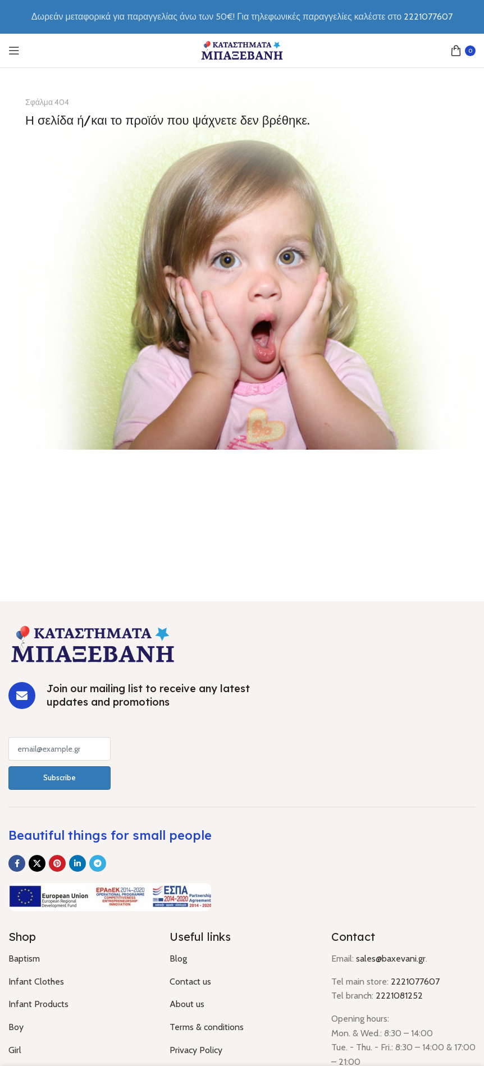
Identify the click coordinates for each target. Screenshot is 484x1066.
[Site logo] (242, 49)
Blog (178, 958)
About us (187, 1004)
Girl (14, 1050)
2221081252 (399, 995)
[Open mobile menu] (14, 50)
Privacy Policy (196, 1050)
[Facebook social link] (16, 863)
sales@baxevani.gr (391, 958)
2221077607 (415, 981)
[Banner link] (242, 264)
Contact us (190, 981)
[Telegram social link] (97, 863)
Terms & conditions (207, 1027)
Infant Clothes (36, 981)
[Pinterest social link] (57, 863)
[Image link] (92, 643)
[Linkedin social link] (77, 863)
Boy (16, 1027)
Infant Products (38, 1004)
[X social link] (37, 863)
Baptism (24, 958)
